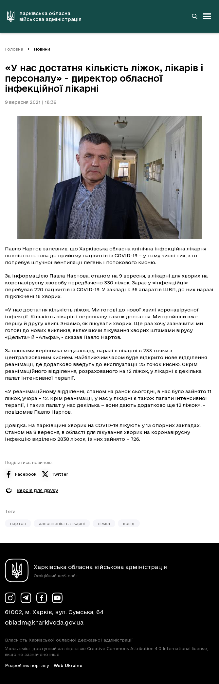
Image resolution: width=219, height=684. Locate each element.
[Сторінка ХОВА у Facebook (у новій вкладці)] (41, 598)
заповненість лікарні (62, 523)
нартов (18, 523)
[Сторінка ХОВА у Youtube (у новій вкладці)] (57, 598)
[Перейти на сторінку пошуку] (194, 16)
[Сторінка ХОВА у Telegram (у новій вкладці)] (26, 598)
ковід (129, 523)
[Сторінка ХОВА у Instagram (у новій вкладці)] (10, 598)
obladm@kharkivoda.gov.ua (44, 622)
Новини (42, 49)
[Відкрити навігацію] (207, 16)
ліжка (104, 523)
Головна (14, 49)
